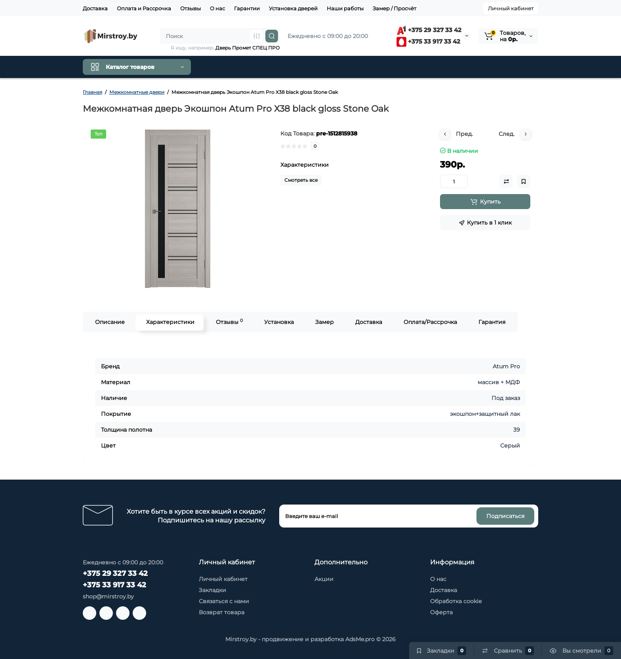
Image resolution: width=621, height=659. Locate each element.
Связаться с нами (224, 601)
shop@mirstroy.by (108, 596)
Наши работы (345, 8)
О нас (217, 8)
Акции (323, 579)
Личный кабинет (510, 8)
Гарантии (247, 8)
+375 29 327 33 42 (428, 30)
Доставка (95, 8)
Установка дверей (293, 8)
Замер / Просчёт (394, 8)
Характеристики (169, 322)
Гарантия (491, 322)
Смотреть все (301, 180)
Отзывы (190, 8)
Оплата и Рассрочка (144, 8)
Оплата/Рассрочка (429, 322)
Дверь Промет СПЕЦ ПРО (247, 48)
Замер (323, 322)
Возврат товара (221, 612)
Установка (278, 322)
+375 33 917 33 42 (428, 41)
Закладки (212, 590)
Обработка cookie (456, 601)
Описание (109, 322)
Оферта (441, 612)
